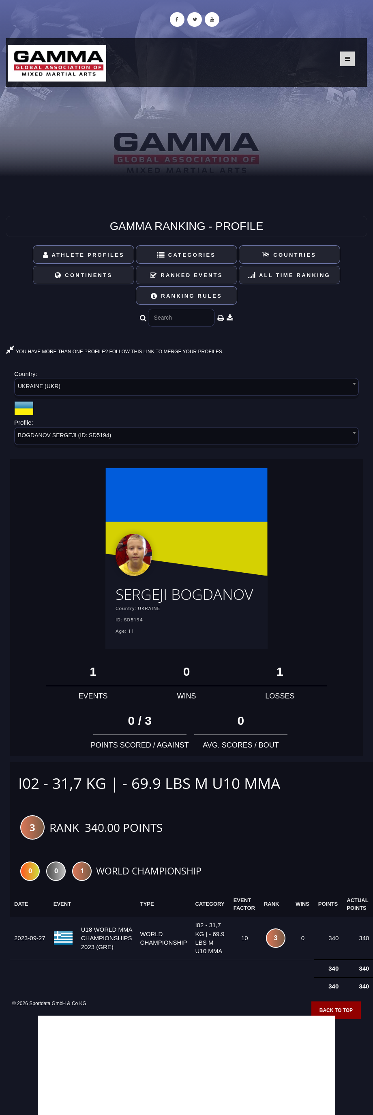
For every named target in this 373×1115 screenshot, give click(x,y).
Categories (186, 255)
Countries (289, 255)
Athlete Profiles (83, 255)
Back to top (336, 1010)
